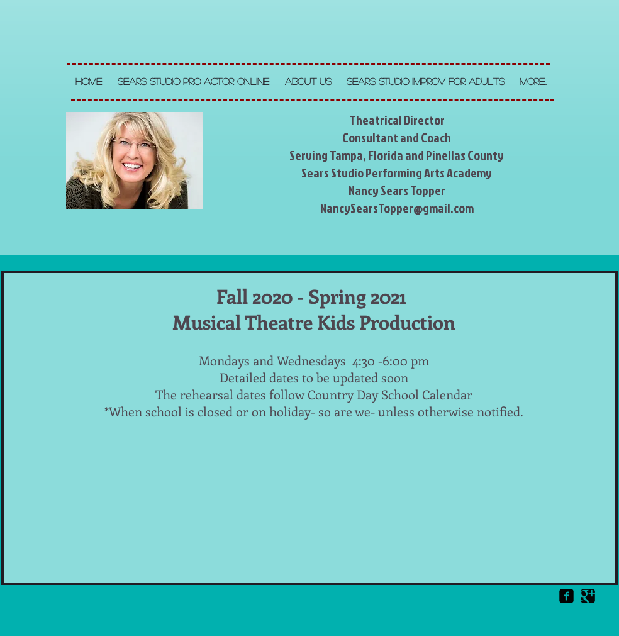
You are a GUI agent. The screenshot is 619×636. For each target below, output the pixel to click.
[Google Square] (588, 596)
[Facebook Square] (566, 596)
